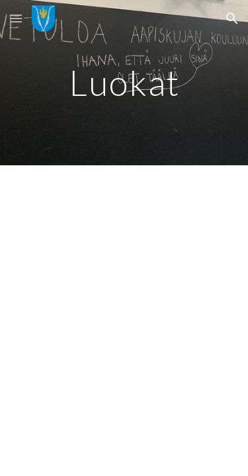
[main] (124, 82)
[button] (16, 18)
